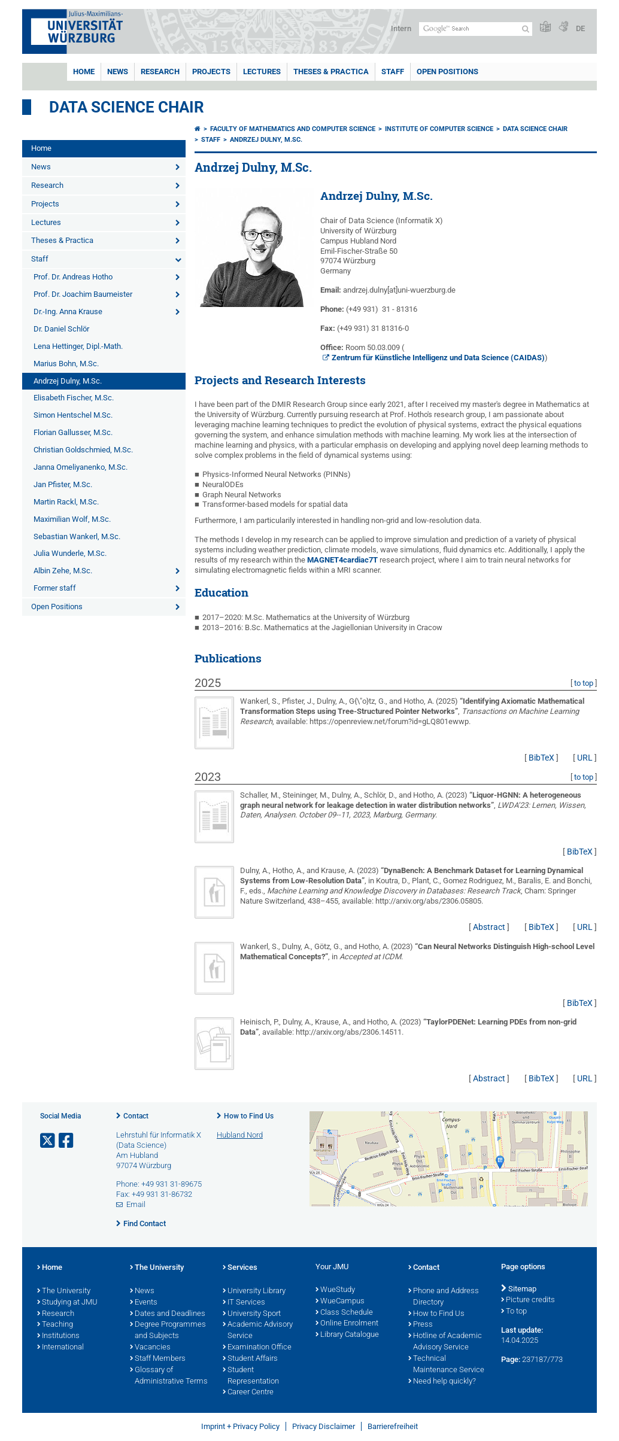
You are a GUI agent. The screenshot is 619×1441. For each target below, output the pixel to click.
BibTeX (541, 757)
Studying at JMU (67, 1302)
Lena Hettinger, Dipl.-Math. (78, 346)
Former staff (55, 587)
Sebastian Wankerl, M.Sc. (77, 536)
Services (240, 1268)
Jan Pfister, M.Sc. (63, 484)
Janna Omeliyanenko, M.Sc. (81, 467)
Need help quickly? (442, 1381)
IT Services (244, 1302)
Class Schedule (344, 1313)
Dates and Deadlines (167, 1314)
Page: (510, 1359)
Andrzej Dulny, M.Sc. (68, 380)
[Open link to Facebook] (67, 1140)
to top (583, 683)
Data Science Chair (126, 107)
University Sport (252, 1314)
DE (580, 28)
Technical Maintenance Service (446, 1365)
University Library (254, 1291)
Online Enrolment (346, 1323)
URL (585, 757)
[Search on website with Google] (475, 29)
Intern (401, 28)
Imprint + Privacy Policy (240, 1426)
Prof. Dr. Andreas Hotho (73, 276)
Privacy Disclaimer (323, 1426)
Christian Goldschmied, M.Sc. (83, 449)
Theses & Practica (331, 71)
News (117, 71)
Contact (135, 1116)
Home (84, 71)
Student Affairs (250, 1359)
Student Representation (251, 1376)
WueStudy (335, 1290)
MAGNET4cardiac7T (342, 559)
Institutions (58, 1336)
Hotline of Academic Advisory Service (445, 1342)
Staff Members (158, 1359)
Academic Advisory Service (258, 1331)
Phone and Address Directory (443, 1297)
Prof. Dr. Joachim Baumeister (83, 294)
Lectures (262, 71)
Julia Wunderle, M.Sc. (70, 553)
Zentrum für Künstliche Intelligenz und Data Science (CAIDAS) (438, 357)
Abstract (489, 927)
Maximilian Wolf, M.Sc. (72, 519)
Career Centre (248, 1392)
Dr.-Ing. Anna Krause (68, 311)
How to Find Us (249, 1116)
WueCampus (340, 1301)
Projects (211, 71)
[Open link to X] (48, 1140)
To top (514, 1311)
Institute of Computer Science (439, 129)
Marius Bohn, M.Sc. (66, 363)
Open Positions (447, 71)
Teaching (55, 1325)
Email (135, 1204)
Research (160, 71)
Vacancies (150, 1347)
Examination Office (257, 1347)
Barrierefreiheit (393, 1426)
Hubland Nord (240, 1134)
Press (420, 1325)
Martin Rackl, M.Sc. (66, 501)
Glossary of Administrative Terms (169, 1376)
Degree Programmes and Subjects (168, 1331)
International (60, 1347)
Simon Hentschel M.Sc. (73, 415)
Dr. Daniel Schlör (61, 328)
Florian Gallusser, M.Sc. (73, 432)
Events (143, 1302)
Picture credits (528, 1300)
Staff (392, 71)
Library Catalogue (347, 1335)
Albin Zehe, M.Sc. (63, 570)
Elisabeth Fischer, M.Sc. (74, 397)
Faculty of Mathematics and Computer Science (292, 129)
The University (63, 1291)
